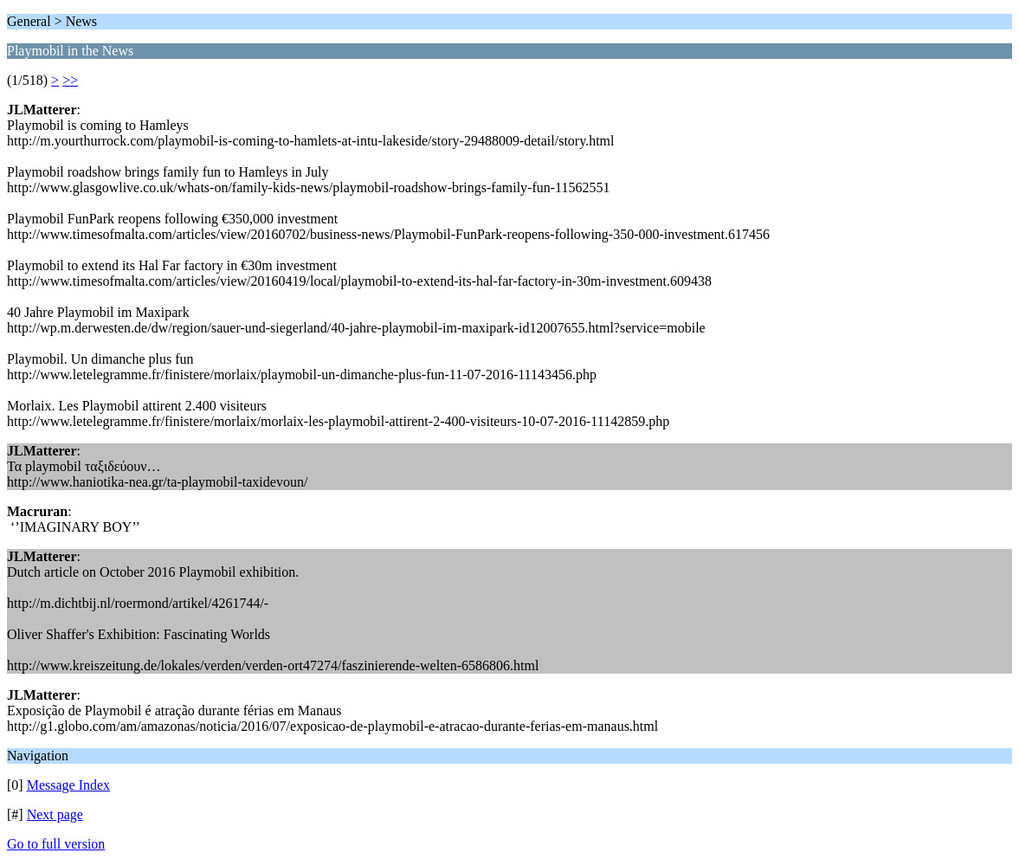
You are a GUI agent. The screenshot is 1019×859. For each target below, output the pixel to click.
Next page (55, 814)
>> (70, 80)
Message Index (68, 785)
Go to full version (56, 843)
